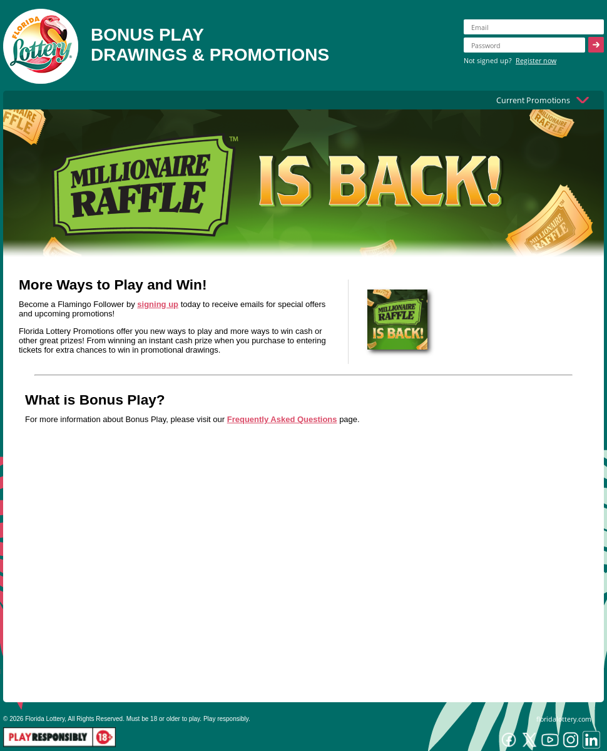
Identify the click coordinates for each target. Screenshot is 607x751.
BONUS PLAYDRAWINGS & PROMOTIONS (210, 44)
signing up (157, 304)
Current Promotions (533, 100)
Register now (536, 60)
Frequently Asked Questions (282, 419)
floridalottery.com (563, 718)
